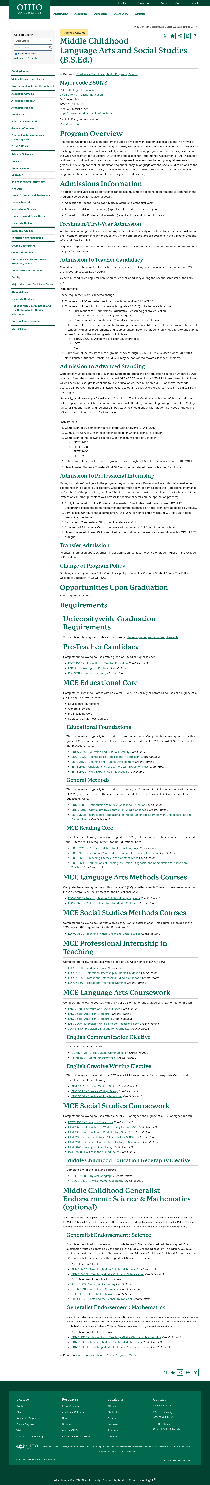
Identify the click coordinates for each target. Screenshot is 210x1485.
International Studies (23, 209)
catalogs (63, 1480)
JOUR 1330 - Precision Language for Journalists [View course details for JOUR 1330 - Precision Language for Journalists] (98, 1028)
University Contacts (23, 299)
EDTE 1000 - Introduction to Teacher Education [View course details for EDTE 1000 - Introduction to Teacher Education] (98, 663)
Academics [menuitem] (81, 14)
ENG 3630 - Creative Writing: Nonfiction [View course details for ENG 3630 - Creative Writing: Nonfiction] (96, 1096)
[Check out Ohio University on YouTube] (179, 1462)
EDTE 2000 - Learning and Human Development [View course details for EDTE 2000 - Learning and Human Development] (102, 762)
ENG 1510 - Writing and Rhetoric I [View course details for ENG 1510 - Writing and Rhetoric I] (89, 668)
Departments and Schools (26, 270)
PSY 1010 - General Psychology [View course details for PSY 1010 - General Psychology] (88, 673)
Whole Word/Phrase (27, 53)
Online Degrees (25, 1424)
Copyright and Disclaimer (26, 321)
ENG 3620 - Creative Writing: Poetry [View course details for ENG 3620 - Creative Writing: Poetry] (94, 1091)
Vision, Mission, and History (27, 79)
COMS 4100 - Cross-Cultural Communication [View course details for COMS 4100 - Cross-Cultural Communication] (99, 1053)
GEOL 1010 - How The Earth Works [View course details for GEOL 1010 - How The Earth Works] (93, 1294)
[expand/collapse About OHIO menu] (70, 14)
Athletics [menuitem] (140, 14)
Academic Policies (22, 108)
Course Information (22, 252)
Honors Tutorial (20, 202)
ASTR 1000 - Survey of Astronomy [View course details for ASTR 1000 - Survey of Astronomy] (93, 1284)
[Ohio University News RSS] (194, 1462)
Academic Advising (22, 94)
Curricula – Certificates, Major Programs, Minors (29, 261)
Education (17, 175)
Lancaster (112, 1424)
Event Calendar (71, 1406)
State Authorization (107, 1451)
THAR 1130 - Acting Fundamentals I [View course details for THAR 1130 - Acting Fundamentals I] (93, 1058)
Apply (164, 3)
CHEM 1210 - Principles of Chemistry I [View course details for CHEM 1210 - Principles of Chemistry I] (95, 1289)
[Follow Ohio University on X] (184, 1462)
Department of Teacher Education (81, 94)
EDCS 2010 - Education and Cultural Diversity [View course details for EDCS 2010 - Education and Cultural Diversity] (100, 752)
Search (193, 3)
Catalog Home (20, 71)
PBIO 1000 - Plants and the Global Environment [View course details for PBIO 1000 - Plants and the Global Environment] (101, 1299)
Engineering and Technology (28, 182)
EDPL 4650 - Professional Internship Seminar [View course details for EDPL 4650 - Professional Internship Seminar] (97, 983)
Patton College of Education (77, 90)
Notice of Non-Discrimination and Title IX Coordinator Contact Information (31, 310)
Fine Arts (16, 189)
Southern (112, 1430)
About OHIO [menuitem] (60, 14)
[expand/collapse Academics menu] (90, 14)
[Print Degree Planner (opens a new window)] (165, 36)
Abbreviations (19, 292)
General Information (23, 128)
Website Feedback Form (76, 1436)
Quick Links (145, 3)
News (65, 1418)
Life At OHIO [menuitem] (121, 14)
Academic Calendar (23, 101)
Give (177, 3)
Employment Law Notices (72, 1446)
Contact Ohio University (166, 1429)
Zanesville (113, 1436)
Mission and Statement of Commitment (124, 1446)
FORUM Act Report (95, 1446)
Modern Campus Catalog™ (134, 1480)
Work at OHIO (70, 1430)
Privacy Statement (182, 1446)
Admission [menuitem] (100, 14)
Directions (164, 1424)
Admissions (18, 114)
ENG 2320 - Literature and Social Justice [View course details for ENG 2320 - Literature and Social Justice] (94, 1009)
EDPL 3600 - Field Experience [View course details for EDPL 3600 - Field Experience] (87, 968)
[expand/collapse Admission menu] (109, 14)
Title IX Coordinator (128, 1451)
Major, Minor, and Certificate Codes (32, 284)
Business (16, 161)
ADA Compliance (50, 1446)
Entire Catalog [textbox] (22, 41)
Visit (18, 1430)
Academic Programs (27, 1418)
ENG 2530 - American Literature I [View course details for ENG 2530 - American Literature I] (89, 1014)
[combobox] (165, 27)
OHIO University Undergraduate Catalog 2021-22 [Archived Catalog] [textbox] (164, 27)
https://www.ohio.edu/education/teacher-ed (87, 113)
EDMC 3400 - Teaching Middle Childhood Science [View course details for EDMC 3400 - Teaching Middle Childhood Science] (103, 1269)
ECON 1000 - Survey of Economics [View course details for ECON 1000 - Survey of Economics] (90, 1122)
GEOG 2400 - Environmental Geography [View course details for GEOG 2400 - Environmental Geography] (97, 1181)
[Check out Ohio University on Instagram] (169, 1462)
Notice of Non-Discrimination (158, 1446)
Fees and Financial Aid (24, 121)
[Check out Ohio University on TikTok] (189, 1462)
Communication (20, 168)
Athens (111, 1406)
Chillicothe (113, 1412)
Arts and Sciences (22, 154)
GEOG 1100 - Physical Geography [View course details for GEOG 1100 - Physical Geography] (92, 1176)
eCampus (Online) (22, 231)
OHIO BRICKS (19, 146)
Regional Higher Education (27, 238)
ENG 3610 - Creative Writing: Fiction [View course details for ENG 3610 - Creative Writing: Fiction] (94, 1086)
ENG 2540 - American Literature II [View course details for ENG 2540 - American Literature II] (90, 1019)
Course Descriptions (23, 246)
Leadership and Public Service (29, 216)
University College (22, 223)
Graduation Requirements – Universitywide (27, 137)
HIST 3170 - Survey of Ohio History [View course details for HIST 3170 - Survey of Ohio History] (90, 1147)
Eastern (111, 1418)
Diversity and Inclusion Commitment (32, 86)
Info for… (125, 3)
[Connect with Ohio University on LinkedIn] (174, 1462)
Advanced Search (25, 58)
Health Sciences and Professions (30, 195)
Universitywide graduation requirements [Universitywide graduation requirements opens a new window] (152, 637)
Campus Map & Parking (29, 1436)
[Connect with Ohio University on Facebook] (164, 1462)
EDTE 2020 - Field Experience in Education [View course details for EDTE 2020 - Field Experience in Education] (99, 771)
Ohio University (31, 1459)
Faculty (15, 277)
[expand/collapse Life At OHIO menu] (131, 14)
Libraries (67, 1424)
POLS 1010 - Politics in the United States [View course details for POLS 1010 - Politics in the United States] (93, 1152)
